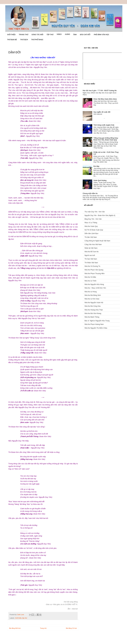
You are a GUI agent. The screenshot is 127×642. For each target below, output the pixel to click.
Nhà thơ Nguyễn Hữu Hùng (94, 284)
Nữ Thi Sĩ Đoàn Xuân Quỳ (94, 230)
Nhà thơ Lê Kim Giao (92, 299)
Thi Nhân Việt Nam (91, 263)
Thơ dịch (24, 40)
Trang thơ (23, 35)
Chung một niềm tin (90, 193)
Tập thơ (50, 35)
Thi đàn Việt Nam (91, 237)
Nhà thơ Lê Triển (90, 281)
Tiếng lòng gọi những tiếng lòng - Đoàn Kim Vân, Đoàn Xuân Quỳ (106, 139)
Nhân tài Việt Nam (91, 248)
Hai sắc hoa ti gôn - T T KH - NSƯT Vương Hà (100, 90)
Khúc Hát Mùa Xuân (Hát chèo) (105, 99)
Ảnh (75, 35)
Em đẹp (96, 166)
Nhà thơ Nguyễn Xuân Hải (94, 302)
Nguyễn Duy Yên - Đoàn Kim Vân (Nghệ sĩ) (100, 215)
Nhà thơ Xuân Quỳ (91, 226)
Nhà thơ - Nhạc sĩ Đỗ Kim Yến (95, 288)
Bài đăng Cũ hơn (71, 628)
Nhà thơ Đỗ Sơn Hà (91, 252)
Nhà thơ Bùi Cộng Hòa (93, 306)
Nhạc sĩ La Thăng (91, 223)
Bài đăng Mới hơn (15, 628)
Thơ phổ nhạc (37, 40)
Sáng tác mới (37, 35)
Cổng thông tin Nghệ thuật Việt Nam (97, 241)
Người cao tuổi (90, 255)
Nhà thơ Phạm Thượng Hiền (95, 273)
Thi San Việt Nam (91, 259)
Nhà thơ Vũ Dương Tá (92, 266)
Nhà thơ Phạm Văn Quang (94, 270)
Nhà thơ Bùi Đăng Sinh (93, 295)
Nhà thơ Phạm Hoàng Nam (94, 324)
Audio (67, 34)
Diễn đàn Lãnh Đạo (91, 233)
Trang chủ (43, 628)
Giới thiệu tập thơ (21, 618)
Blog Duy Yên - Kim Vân (93, 219)
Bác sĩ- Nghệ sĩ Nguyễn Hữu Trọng (97, 321)
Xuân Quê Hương (100, 180)
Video (59, 34)
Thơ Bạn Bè (12, 40)
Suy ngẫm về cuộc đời (102, 112)
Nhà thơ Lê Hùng (91, 292)
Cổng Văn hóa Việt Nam (93, 244)
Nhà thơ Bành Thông (92, 317)
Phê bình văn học (101, 35)
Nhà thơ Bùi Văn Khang (93, 313)
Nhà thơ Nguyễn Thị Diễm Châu (96, 328)
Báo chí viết (85, 35)
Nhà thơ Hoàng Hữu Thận (94, 310)
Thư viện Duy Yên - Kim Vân (95, 212)
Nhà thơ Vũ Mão (90, 277)
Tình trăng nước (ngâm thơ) (104, 125)
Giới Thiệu (11, 35)
